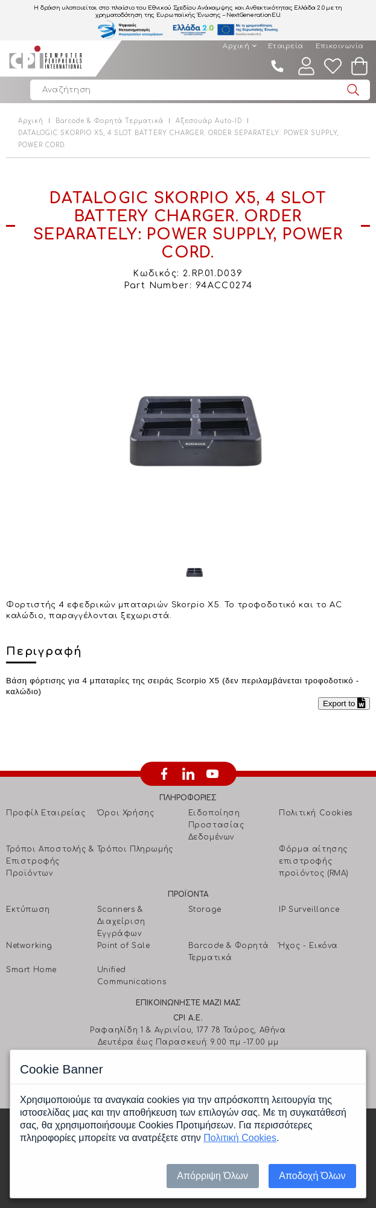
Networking (29, 945)
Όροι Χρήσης (126, 813)
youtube (212, 774)
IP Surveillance (309, 909)
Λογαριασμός (307, 66)
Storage (204, 909)
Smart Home (31, 970)
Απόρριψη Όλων (212, 1176)
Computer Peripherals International (45, 58)
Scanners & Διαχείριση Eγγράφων (121, 921)
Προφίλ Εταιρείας (46, 813)
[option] (194, 430)
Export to (344, 703)
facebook (164, 774)
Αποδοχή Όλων (312, 1176)
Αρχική (236, 46)
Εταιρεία (286, 46)
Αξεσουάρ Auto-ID (209, 121)
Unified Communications (131, 976)
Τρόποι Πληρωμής (135, 849)
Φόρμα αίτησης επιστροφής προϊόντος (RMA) (313, 861)
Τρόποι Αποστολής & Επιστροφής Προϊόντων (50, 861)
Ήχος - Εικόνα (308, 945)
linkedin (188, 774)
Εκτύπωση (28, 909)
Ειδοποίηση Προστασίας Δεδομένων (216, 825)
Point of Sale (123, 945)
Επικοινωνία (340, 46)
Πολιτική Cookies (315, 813)
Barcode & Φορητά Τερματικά (110, 121)
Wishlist (333, 66)
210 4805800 (277, 66)
